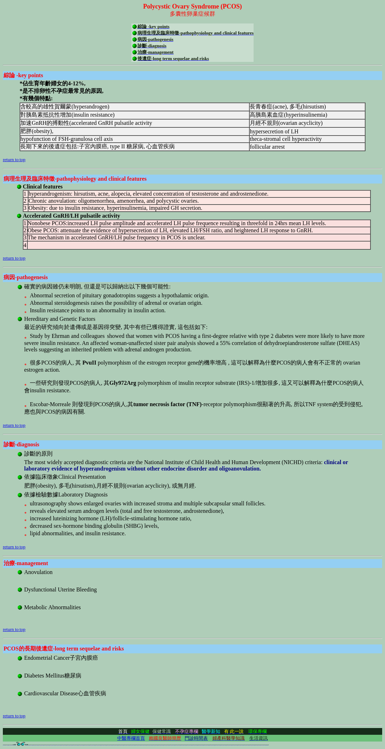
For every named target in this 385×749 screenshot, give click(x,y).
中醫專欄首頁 (131, 738)
